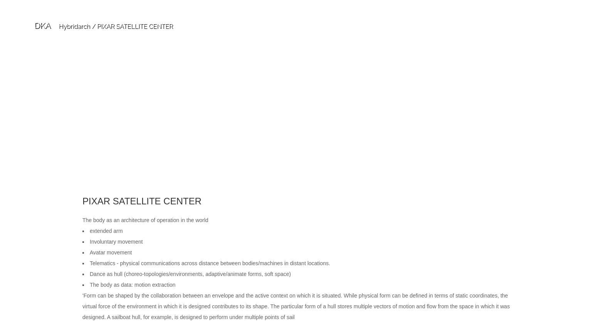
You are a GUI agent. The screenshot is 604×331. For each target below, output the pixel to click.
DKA (42, 25)
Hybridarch (74, 26)
